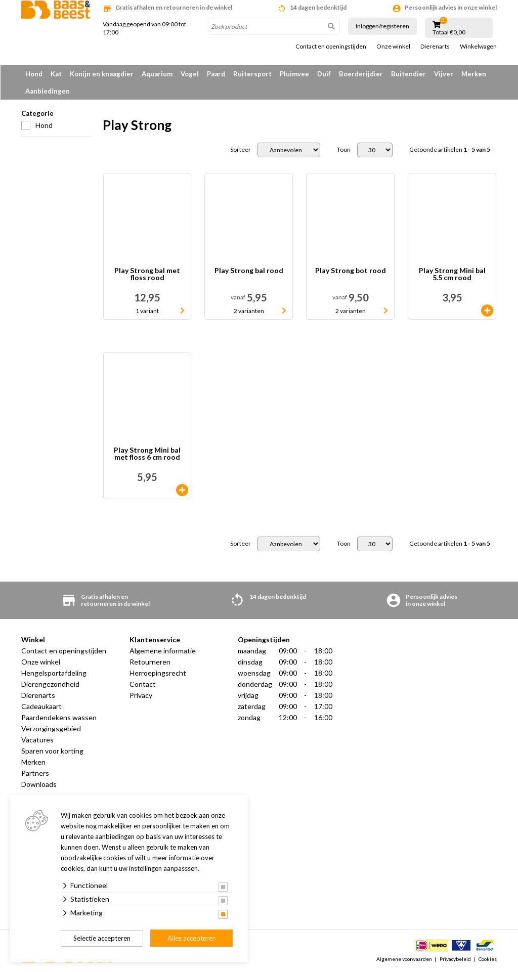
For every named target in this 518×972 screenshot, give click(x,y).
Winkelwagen (478, 46)
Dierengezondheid (50, 684)
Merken (473, 74)
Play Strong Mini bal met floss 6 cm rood (147, 454)
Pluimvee (294, 74)
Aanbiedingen (47, 91)
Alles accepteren (191, 938)
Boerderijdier (361, 74)
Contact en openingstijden (330, 46)
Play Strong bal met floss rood (147, 274)
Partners (35, 773)
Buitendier (408, 74)
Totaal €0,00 (449, 32)
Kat (56, 74)
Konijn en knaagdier (102, 74)
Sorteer (240, 150)
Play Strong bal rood (248, 271)
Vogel (190, 74)
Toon (344, 150)
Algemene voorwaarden (404, 959)
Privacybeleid (455, 959)
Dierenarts (435, 46)
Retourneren (150, 661)
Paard (216, 74)
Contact (143, 684)
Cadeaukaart (41, 706)
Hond (33, 74)
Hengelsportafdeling (54, 673)
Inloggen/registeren (382, 26)
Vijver (443, 74)
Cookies (488, 959)
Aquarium (157, 74)
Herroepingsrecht (158, 673)
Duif (324, 74)
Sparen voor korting (52, 750)
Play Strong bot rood (350, 271)
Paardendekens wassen (59, 717)
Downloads (39, 784)
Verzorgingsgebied (51, 728)
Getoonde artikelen (449, 150)
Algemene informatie (163, 650)
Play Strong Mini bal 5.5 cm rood (452, 274)
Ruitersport (252, 74)
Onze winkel (393, 46)
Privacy (141, 695)
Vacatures (37, 739)
